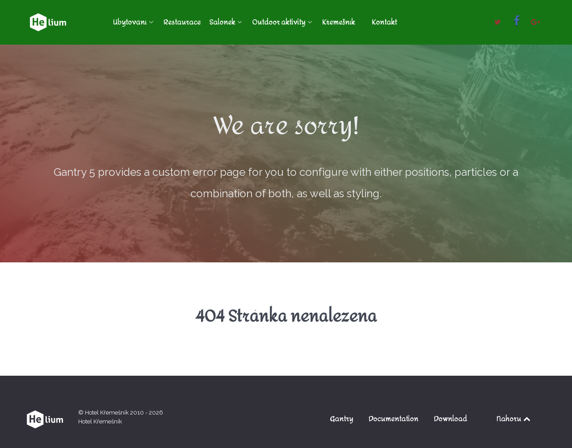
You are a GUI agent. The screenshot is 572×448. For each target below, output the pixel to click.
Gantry (341, 419)
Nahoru (514, 419)
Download (450, 419)
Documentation (393, 419)
